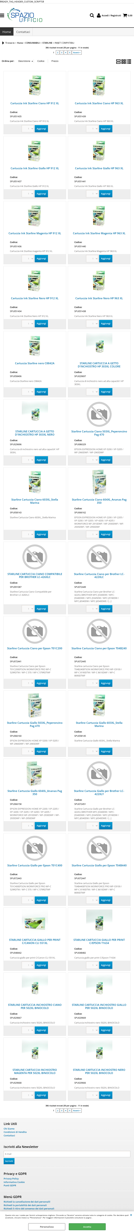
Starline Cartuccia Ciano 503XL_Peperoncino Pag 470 (99, 433)
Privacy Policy (11, 1179)
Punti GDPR (10, 1186)
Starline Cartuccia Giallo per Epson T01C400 (34, 866)
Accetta (87, 1226)
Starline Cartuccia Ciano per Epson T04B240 (99, 649)
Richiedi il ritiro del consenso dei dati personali (29, 1209)
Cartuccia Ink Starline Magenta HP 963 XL (99, 234)
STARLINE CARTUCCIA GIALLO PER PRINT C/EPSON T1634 (99, 942)
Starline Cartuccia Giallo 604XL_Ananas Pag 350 (35, 793)
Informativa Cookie (14, 1183)
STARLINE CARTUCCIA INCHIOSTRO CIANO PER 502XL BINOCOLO (35, 1007)
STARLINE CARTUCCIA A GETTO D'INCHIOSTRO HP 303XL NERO (34, 433)
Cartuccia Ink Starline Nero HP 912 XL (34, 299)
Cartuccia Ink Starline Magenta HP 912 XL (35, 234)
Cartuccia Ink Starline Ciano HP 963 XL (99, 104)
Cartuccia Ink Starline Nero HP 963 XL (99, 299)
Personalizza (47, 1226)
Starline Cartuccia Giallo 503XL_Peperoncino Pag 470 (34, 725)
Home (6, 32)
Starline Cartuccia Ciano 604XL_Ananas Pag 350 (99, 502)
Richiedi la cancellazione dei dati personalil (27, 1202)
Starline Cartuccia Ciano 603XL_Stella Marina (34, 502)
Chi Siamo (9, 1129)
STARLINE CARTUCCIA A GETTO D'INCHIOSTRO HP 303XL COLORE (99, 365)
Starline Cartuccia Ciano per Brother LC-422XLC (99, 576)
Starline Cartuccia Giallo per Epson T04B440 (99, 866)
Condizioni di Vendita (15, 1133)
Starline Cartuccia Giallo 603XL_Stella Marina (99, 725)
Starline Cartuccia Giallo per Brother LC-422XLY (99, 793)
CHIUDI (131, 1215)
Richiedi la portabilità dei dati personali (25, 1206)
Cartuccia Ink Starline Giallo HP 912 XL (35, 169)
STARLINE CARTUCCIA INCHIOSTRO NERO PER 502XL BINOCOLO (99, 1072)
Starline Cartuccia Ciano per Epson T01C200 (34, 649)
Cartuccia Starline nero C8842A (34, 364)
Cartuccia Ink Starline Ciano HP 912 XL (34, 104)
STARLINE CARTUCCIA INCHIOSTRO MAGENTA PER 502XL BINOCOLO (35, 1072)
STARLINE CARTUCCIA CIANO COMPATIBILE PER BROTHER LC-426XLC (35, 576)
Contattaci (23, 32)
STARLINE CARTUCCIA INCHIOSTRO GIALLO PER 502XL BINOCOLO (99, 1007)
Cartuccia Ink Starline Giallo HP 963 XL (99, 169)
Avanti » (76, 53)
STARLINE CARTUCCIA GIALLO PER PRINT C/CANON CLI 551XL (34, 942)
